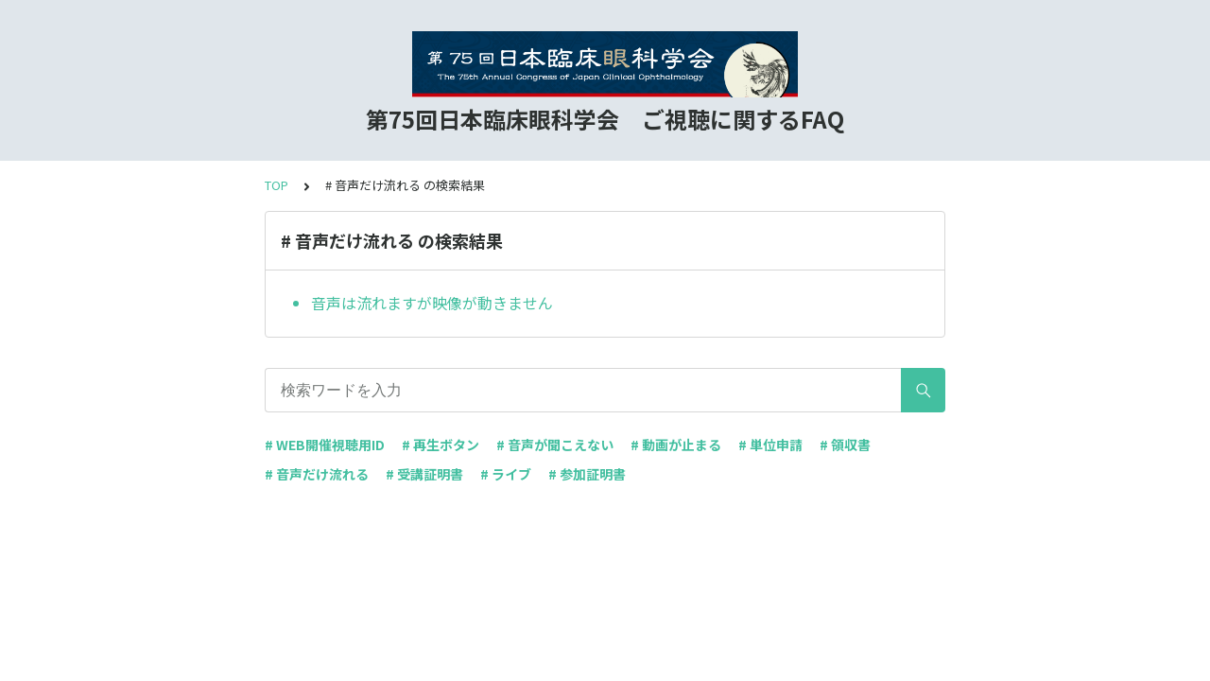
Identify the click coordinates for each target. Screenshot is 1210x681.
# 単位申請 (770, 444)
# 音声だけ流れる (317, 473)
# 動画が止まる (676, 444)
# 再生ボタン (440, 444)
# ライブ (505, 473)
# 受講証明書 (424, 473)
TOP (276, 185)
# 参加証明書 (587, 473)
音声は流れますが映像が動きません (432, 302)
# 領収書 (845, 444)
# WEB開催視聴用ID (325, 444)
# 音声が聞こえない (555, 444)
